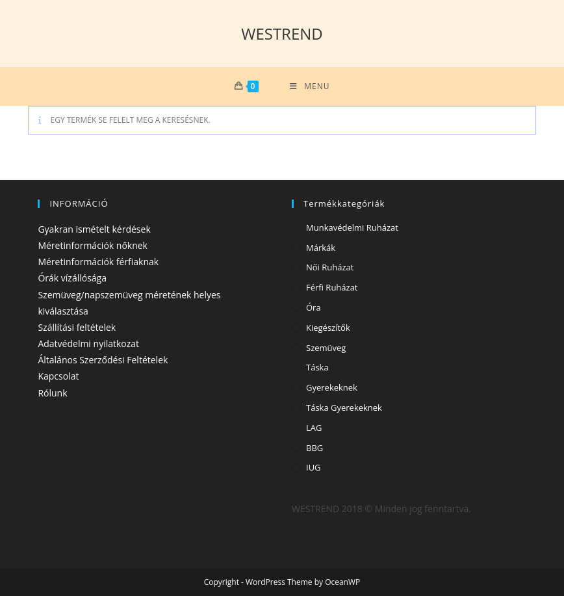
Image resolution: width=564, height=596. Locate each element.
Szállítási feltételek (77, 327)
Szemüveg (326, 348)
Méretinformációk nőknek (92, 245)
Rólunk (52, 393)
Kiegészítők (328, 327)
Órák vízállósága (72, 278)
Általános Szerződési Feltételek (103, 360)
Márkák (320, 247)
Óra (313, 307)
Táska (317, 367)
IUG (313, 467)
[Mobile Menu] (310, 86)
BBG (314, 448)
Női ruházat (329, 267)
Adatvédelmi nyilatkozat (88, 343)
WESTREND (282, 33)
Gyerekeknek (331, 387)
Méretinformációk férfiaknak (98, 261)
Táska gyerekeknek (344, 407)
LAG (314, 428)
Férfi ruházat (332, 287)
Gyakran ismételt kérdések (94, 229)
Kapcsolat (58, 376)
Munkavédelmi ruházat (352, 227)
